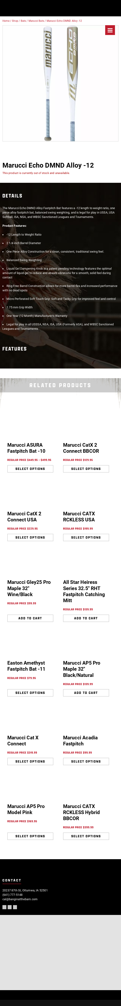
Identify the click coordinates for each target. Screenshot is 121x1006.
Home (5, 20)
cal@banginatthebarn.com (20, 899)
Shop (15, 20)
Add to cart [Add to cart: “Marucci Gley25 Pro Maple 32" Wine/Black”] (30, 618)
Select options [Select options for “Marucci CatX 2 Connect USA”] (30, 537)
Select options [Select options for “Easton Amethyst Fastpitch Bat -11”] (30, 693)
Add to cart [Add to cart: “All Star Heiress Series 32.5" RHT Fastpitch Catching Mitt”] (86, 618)
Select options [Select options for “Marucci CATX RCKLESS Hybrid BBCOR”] (86, 836)
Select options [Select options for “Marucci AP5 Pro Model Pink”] (30, 836)
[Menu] (110, 30)
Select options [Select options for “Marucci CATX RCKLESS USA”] (86, 537)
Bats (23, 20)
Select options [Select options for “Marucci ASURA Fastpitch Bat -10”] (30, 469)
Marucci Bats (36, 20)
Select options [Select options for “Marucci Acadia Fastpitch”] (86, 761)
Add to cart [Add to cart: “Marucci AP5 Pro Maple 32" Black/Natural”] (86, 693)
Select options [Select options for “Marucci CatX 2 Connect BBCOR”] (86, 469)
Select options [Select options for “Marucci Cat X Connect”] (30, 761)
